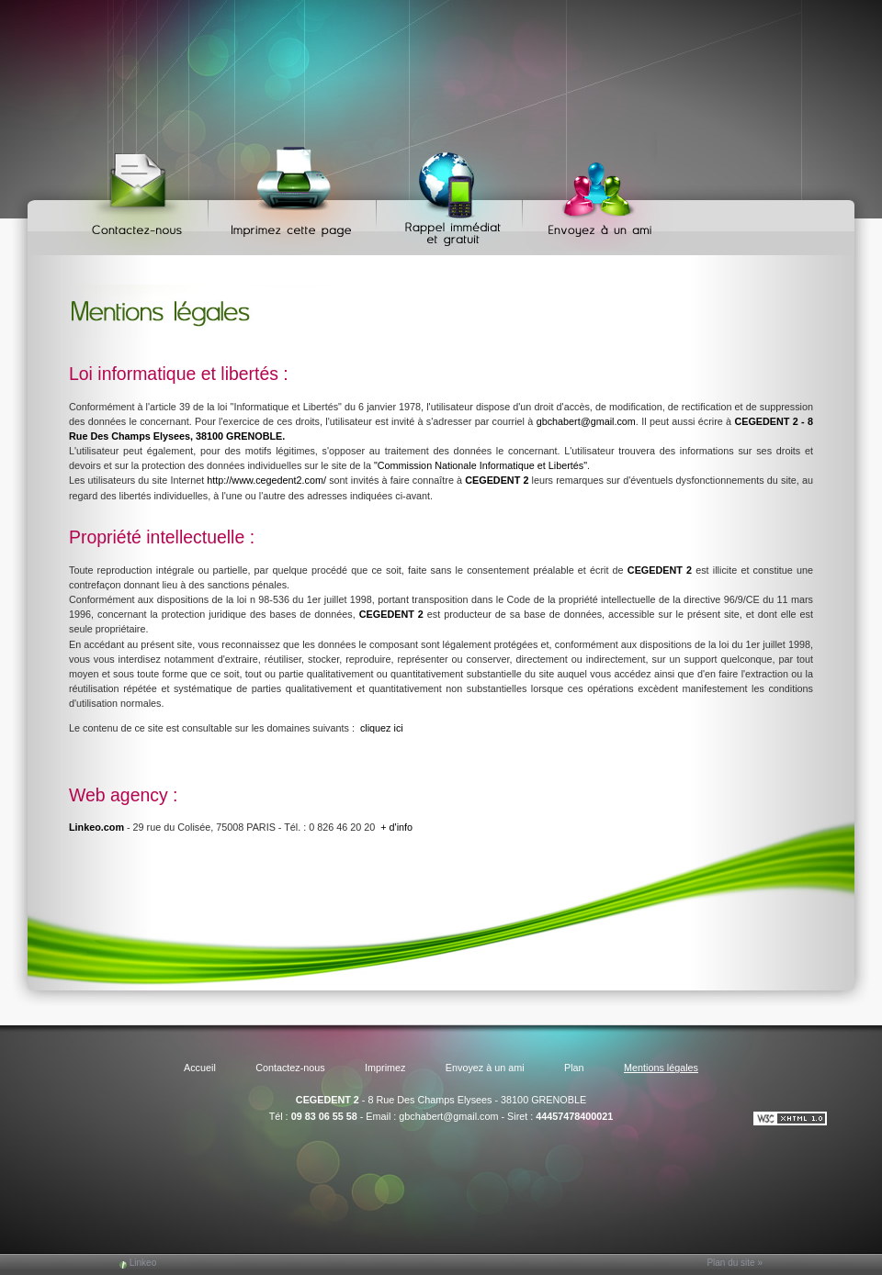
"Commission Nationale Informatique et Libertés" (480, 465)
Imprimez (295, 193)
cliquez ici (381, 727)
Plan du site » (735, 1263)
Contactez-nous (140, 193)
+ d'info (396, 827)
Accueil (200, 1067)
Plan (574, 1067)
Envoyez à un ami (591, 193)
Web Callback (452, 193)
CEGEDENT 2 (327, 1099)
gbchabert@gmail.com (586, 421)
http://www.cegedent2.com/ (266, 480)
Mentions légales (661, 1067)
